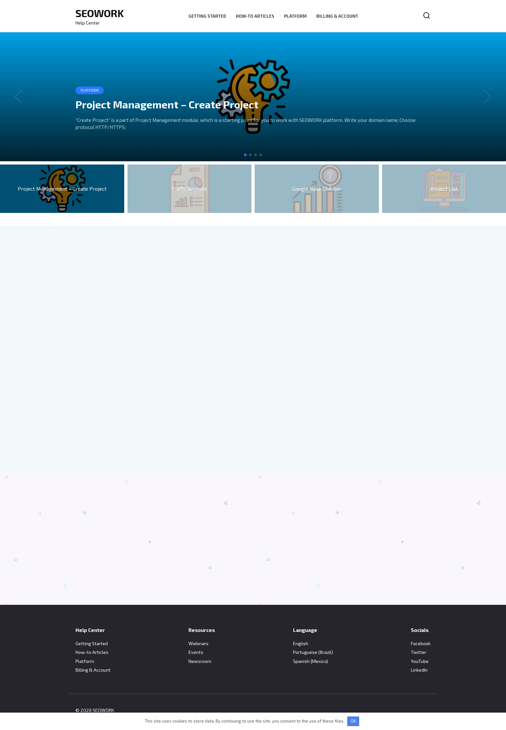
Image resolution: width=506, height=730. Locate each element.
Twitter (418, 652)
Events (195, 652)
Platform (295, 16)
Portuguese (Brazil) (313, 652)
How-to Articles (255, 16)
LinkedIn (419, 670)
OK (353, 721)
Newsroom (199, 661)
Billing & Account (337, 16)
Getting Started (207, 16)
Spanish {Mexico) (310, 661)
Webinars (198, 643)
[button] (245, 155)
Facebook (420, 643)
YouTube (420, 661)
